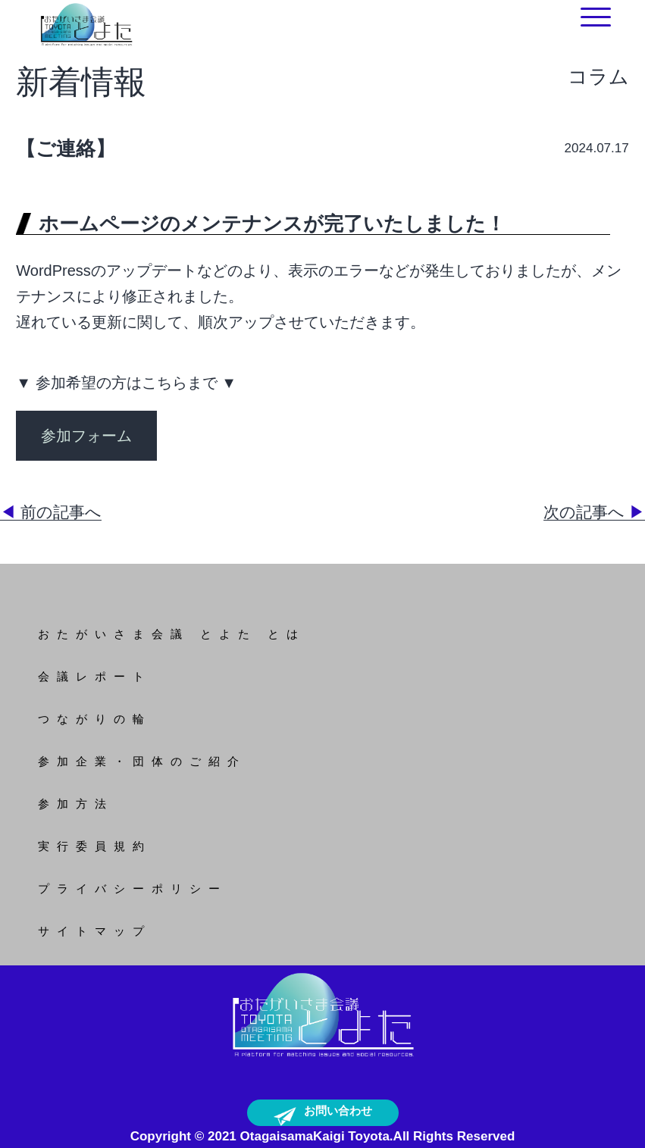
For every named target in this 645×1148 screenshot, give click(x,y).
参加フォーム (86, 436)
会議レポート (95, 676)
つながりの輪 (95, 718)
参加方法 (76, 803)
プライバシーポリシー (132, 888)
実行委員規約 (95, 846)
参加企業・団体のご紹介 (142, 761)
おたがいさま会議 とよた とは (172, 633)
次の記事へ (594, 512)
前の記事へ (51, 512)
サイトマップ (95, 930)
